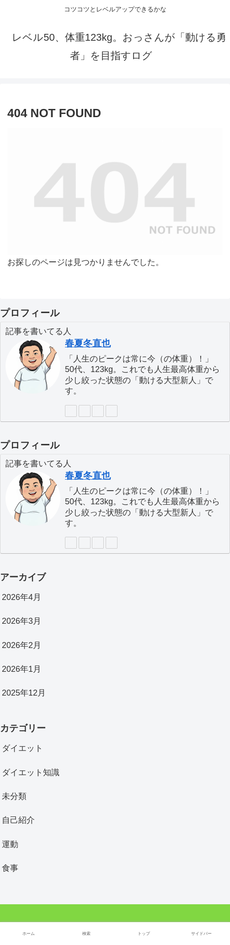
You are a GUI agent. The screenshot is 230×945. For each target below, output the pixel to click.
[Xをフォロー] (85, 411)
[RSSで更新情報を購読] (112, 411)
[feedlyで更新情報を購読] (98, 411)
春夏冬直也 (88, 343)
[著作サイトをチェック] (71, 411)
